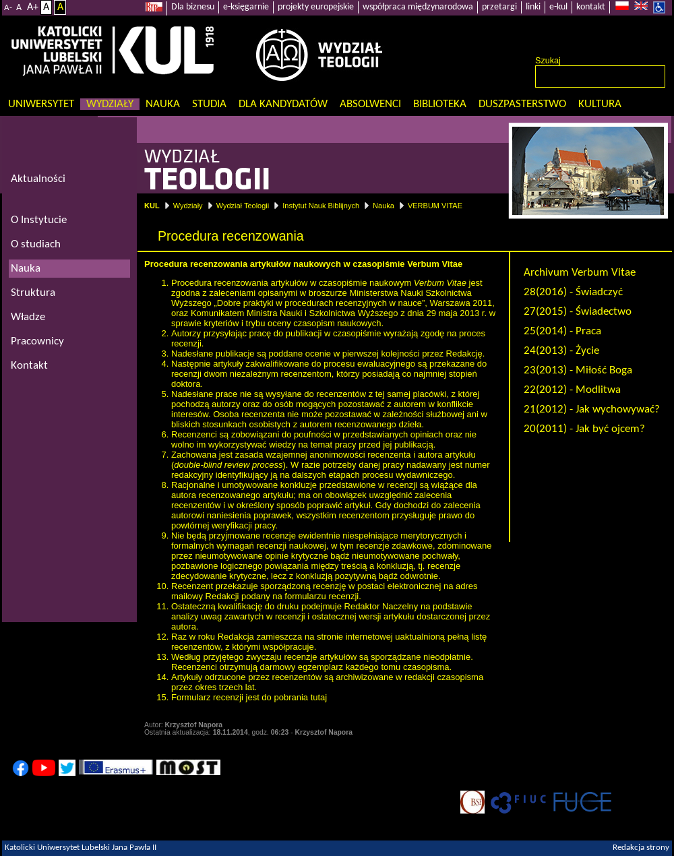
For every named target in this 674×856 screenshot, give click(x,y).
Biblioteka (439, 104)
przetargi (499, 7)
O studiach (36, 244)
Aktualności (38, 179)
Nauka (163, 104)
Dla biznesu (192, 7)
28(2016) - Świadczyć (573, 292)
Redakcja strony (641, 848)
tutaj (319, 697)
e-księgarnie (246, 7)
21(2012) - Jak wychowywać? (592, 409)
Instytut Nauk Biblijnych (320, 206)
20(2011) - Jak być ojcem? (584, 429)
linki (533, 7)
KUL (152, 206)
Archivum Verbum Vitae (580, 272)
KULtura (599, 104)
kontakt (590, 7)
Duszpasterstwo (522, 104)
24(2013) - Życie (561, 351)
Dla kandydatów (283, 104)
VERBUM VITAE (435, 206)
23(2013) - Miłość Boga (578, 370)
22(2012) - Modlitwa (572, 390)
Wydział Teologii (243, 206)
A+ (32, 7)
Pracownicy (37, 341)
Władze (28, 317)
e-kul (558, 7)
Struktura (33, 293)
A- (8, 7)
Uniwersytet (41, 104)
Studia (209, 104)
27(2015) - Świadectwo (578, 311)
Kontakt (29, 365)
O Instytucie (39, 220)
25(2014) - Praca (562, 331)
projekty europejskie (316, 7)
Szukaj (548, 60)
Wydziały (109, 104)
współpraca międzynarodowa (418, 7)
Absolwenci (370, 104)
